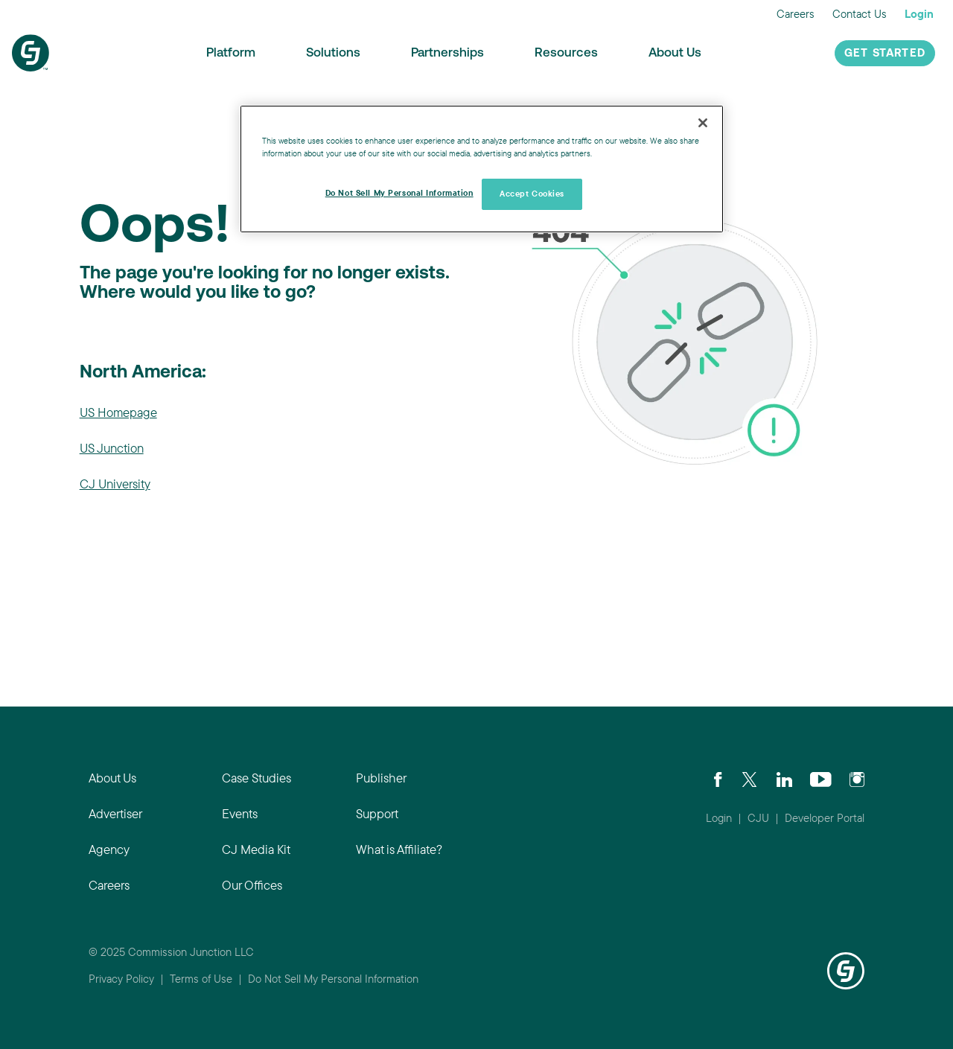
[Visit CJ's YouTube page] (821, 778)
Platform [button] (230, 53)
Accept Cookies (532, 193)
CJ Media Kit (256, 849)
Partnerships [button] (447, 53)
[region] (482, 169)
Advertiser (115, 813)
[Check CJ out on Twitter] (749, 778)
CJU (758, 818)
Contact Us (859, 14)
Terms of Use (201, 979)
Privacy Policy (121, 979)
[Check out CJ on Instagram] (857, 778)
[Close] (702, 122)
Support (377, 813)
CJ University (115, 483)
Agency (109, 849)
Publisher (381, 777)
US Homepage (118, 412)
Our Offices (252, 885)
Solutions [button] (333, 53)
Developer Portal (824, 818)
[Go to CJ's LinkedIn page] (784, 778)
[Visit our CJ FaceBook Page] (718, 778)
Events (240, 813)
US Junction (112, 448)
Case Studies (256, 777)
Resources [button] (566, 53)
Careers (796, 14)
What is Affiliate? (399, 849)
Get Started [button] (884, 54)
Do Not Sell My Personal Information (333, 979)
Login (919, 14)
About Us (674, 53)
